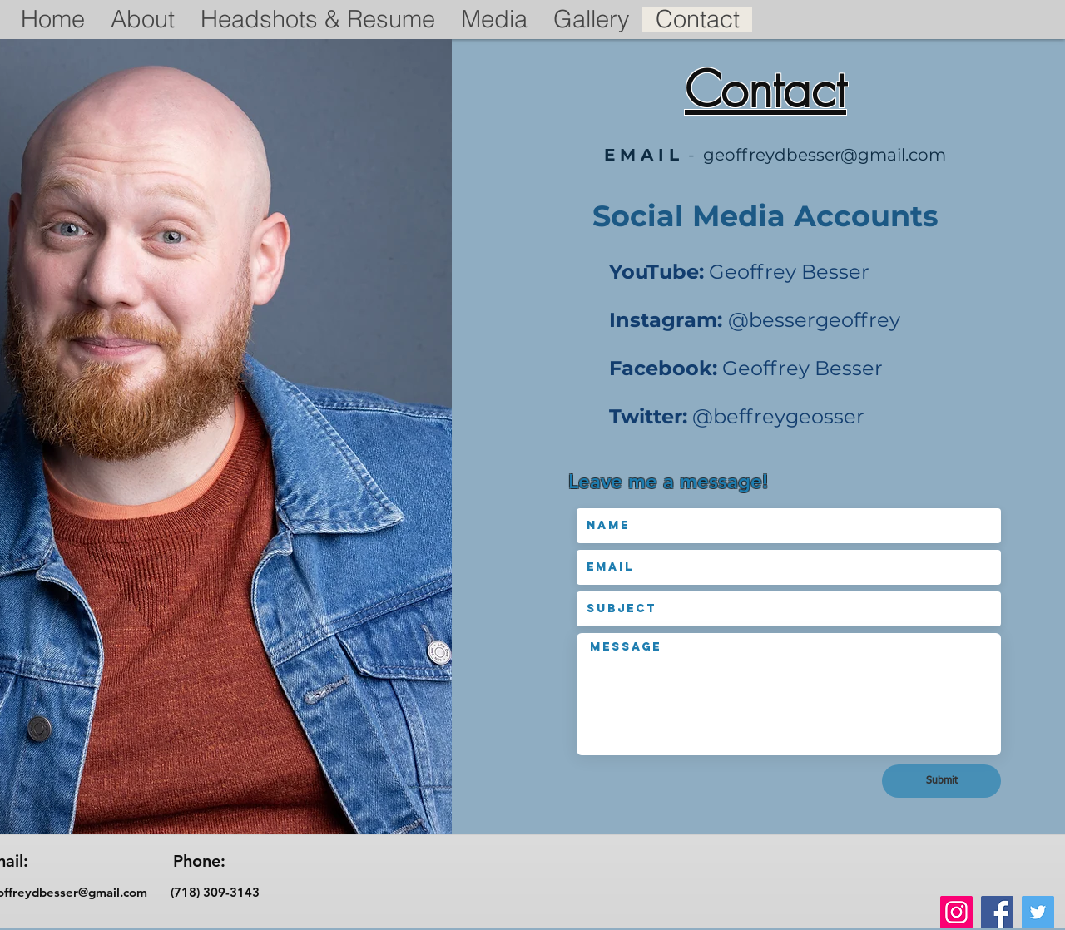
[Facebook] (997, 912)
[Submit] (941, 781)
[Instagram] (956, 912)
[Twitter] (1038, 912)
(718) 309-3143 (203, 892)
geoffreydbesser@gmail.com (824, 155)
